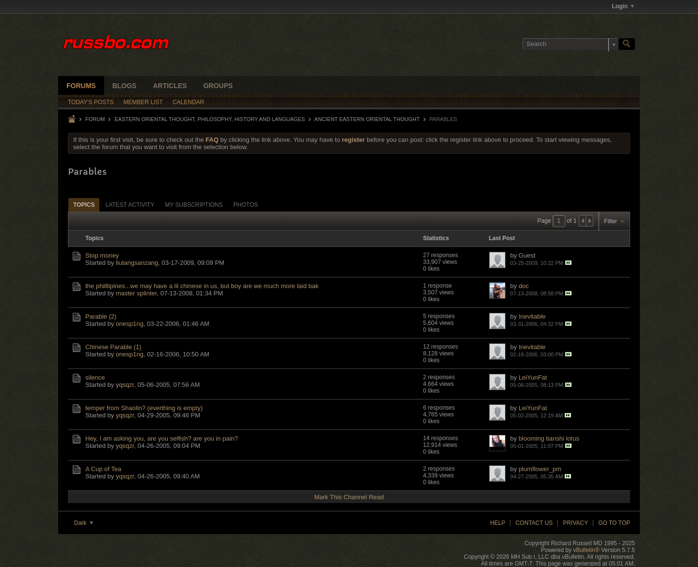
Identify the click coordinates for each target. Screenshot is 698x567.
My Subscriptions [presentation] (193, 204)
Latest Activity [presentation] (129, 204)
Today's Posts (91, 102)
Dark (83, 523)
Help (497, 523)
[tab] (84, 205)
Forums (81, 86)
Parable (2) (100, 316)
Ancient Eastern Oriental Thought (367, 119)
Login (623, 6)
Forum (95, 119)
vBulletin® (586, 550)
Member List (143, 102)
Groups (218, 86)
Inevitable (532, 316)
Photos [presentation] (246, 204)
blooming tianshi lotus (549, 438)
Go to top (614, 523)
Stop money (102, 255)
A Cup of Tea (103, 469)
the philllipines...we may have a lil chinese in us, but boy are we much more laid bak (201, 286)
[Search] (571, 44)
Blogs (124, 86)
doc (524, 286)
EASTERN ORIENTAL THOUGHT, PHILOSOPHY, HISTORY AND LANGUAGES (209, 119)
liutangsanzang (137, 262)
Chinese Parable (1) (113, 347)
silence (95, 377)
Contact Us (534, 523)
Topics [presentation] (84, 204)
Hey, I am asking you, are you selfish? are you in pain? (161, 438)
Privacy (575, 523)
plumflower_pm (540, 469)
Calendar (188, 102)
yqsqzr (125, 384)
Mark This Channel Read (349, 497)
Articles (170, 86)
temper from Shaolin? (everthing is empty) (144, 408)
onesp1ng (129, 323)
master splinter (136, 293)
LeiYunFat (533, 377)
